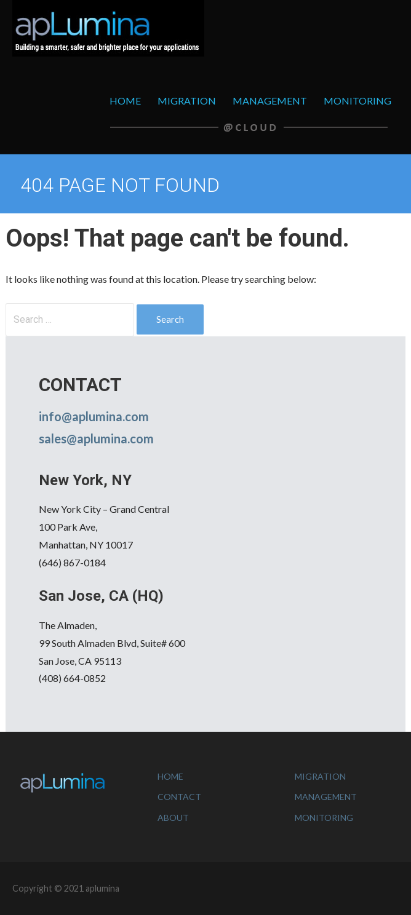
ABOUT (173, 817)
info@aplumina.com (94, 416)
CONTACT (179, 796)
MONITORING (357, 100)
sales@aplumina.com (96, 438)
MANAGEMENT (270, 100)
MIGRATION (187, 100)
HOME (125, 100)
